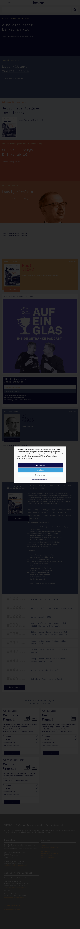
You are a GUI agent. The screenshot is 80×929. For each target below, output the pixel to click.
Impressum (34, 479)
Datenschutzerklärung (43, 479)
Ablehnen (40, 470)
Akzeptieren (41, 465)
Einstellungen (40, 475)
